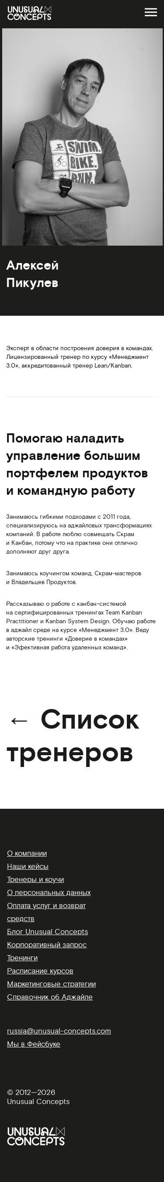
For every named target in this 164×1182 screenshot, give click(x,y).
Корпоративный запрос (47, 944)
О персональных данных (49, 892)
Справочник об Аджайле (50, 997)
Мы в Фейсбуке (33, 1044)
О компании (27, 853)
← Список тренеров (73, 736)
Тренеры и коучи (35, 879)
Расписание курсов (40, 971)
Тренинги (22, 957)
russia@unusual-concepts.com (59, 1031)
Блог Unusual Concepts (47, 931)
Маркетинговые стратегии (51, 984)
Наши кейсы (28, 866)
